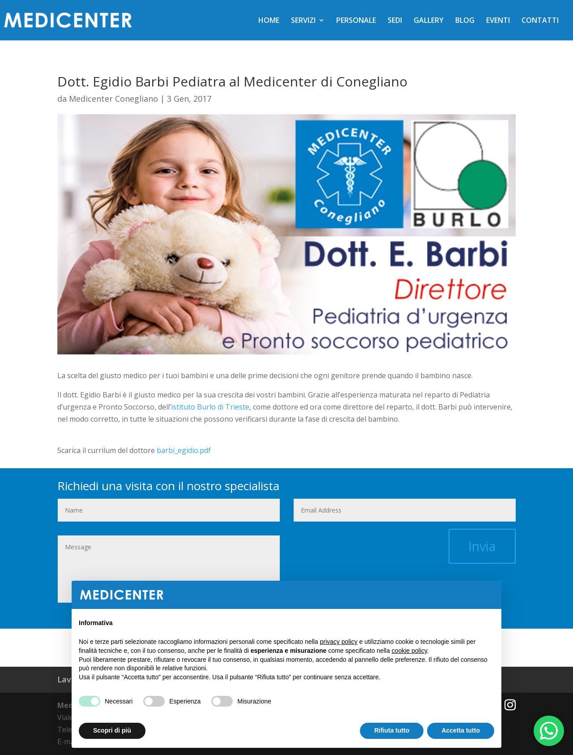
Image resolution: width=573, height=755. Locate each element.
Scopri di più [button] (112, 730)
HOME (268, 21)
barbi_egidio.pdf (184, 450)
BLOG (465, 21)
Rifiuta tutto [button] (392, 730)
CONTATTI (540, 21)
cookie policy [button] (409, 650)
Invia (482, 546)
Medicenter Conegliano (113, 98)
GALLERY (429, 21)
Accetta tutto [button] (460, 730)
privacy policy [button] (339, 641)
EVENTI (498, 21)
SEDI (395, 21)
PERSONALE (356, 21)
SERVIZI (303, 21)
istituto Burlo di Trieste (210, 407)
